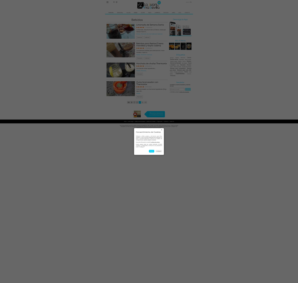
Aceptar (151, 151)
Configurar (158, 151)
